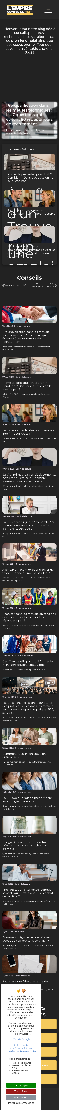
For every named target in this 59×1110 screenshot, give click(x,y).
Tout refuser (21, 1091)
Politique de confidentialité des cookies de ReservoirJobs (21, 1048)
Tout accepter (21, 1085)
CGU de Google (21, 1039)
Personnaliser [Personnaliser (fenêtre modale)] (21, 1097)
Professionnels (7, 285)
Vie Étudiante (51, 285)
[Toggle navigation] (48, 9)
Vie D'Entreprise (37, 285)
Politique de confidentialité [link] (21, 1103)
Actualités (22, 285)
